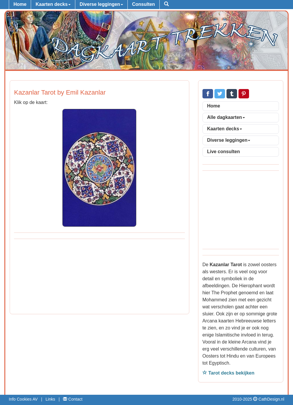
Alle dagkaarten (226, 117)
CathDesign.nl (271, 399)
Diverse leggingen (101, 4)
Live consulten (223, 151)
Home (19, 4)
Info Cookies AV (23, 399)
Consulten (143, 4)
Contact (72, 399)
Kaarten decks (52, 4)
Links (50, 399)
